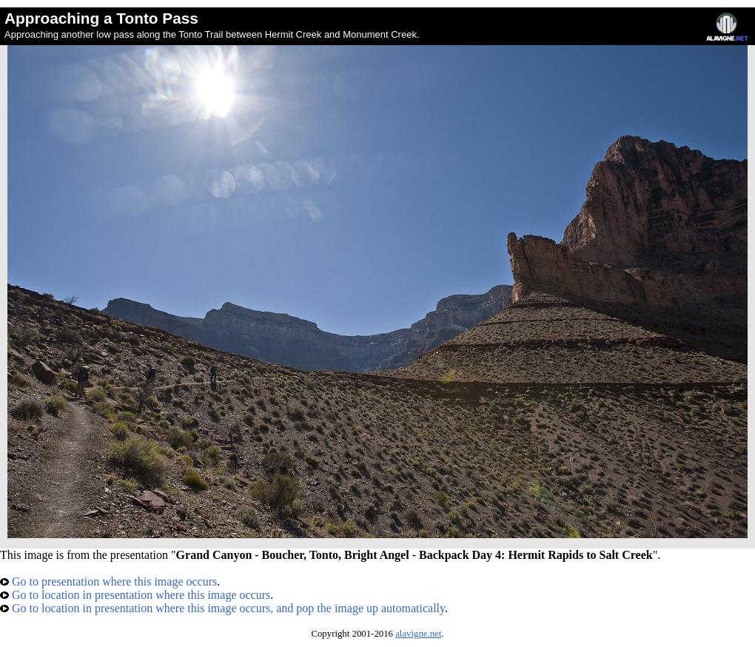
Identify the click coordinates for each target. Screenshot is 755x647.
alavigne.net (418, 633)
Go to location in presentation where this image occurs (135, 595)
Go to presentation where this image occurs (108, 581)
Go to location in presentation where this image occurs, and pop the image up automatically (222, 608)
